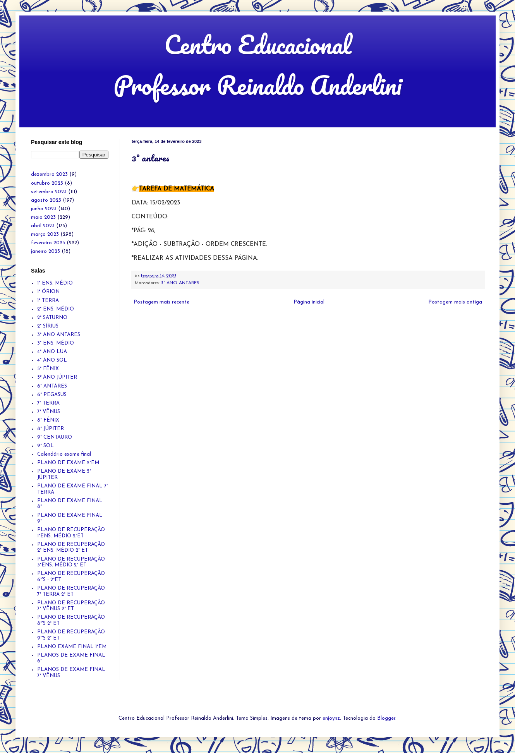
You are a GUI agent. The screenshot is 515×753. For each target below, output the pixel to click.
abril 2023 (43, 225)
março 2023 (45, 234)
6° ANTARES (52, 386)
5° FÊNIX (48, 368)
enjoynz (331, 718)
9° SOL (45, 445)
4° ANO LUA (52, 351)
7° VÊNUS (48, 411)
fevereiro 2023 (48, 242)
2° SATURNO (52, 317)
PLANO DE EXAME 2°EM (68, 462)
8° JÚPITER (50, 428)
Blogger (386, 718)
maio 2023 (43, 217)
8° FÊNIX (48, 420)
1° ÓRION (48, 291)
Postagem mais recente (161, 302)
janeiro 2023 (45, 251)
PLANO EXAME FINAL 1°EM (71, 646)
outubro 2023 (47, 183)
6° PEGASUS (52, 394)
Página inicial (309, 302)
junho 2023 (44, 208)
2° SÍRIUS (47, 326)
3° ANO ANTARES (180, 283)
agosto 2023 (46, 200)
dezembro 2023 (49, 174)
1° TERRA (48, 300)
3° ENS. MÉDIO (55, 343)
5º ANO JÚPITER (57, 377)
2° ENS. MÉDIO (55, 309)
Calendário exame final (64, 454)
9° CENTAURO (54, 437)
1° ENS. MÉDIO (55, 283)
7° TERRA (48, 403)
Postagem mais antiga (455, 302)
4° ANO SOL (52, 360)
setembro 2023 (49, 191)
